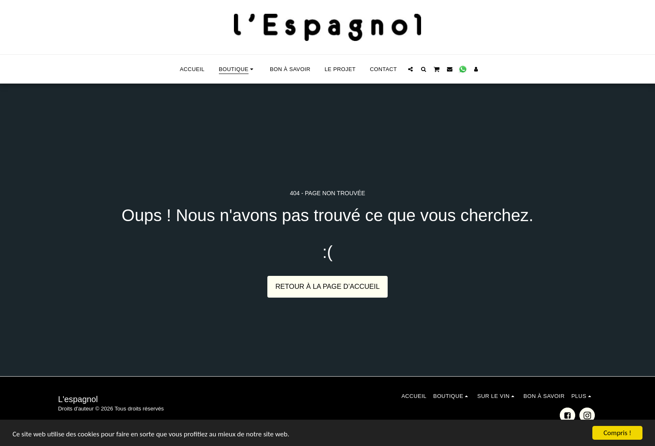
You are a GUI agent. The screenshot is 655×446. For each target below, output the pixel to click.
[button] (410, 69)
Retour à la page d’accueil (327, 286)
